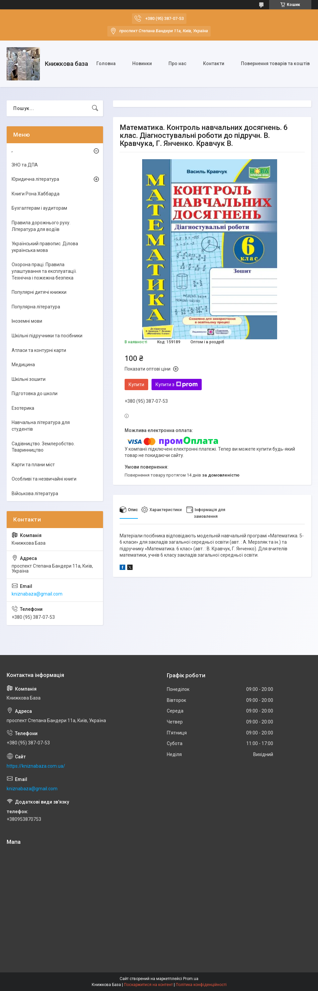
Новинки (142, 63)
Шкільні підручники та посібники (47, 335)
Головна (106, 63)
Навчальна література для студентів (41, 426)
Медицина (23, 364)
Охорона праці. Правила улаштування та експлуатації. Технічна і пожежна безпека (44, 271)
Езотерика (23, 408)
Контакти (213, 63)
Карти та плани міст (33, 464)
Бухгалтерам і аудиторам (39, 208)
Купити (136, 384)
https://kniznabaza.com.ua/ (36, 766)
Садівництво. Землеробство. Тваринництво (43, 447)
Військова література (35, 493)
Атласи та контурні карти (39, 350)
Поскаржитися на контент (148, 984)
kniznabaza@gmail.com (37, 594)
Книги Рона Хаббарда (35, 193)
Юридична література (35, 179)
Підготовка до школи (34, 393)
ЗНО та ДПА (25, 164)
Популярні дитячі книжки (39, 292)
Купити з (177, 384)
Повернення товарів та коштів (275, 63)
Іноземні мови (27, 321)
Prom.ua (190, 978)
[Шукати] (95, 108)
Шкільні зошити (29, 379)
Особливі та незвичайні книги (44, 479)
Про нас (177, 63)
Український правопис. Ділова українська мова (45, 247)
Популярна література (36, 306)
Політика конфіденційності (201, 984)
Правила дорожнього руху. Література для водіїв (41, 226)
